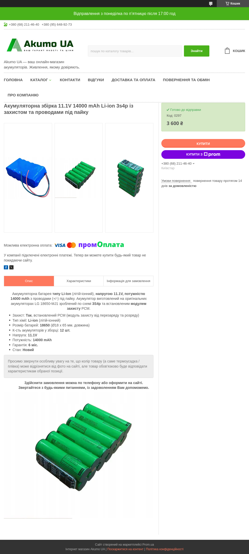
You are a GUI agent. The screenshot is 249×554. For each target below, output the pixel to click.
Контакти (70, 80)
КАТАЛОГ (39, 80)
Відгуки (96, 80)
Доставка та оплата (133, 80)
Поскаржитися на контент (125, 549)
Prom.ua (148, 544)
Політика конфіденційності (165, 549)
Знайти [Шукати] (197, 51)
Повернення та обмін (186, 80)
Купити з (203, 154)
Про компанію (23, 95)
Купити (203, 144)
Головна (13, 80)
